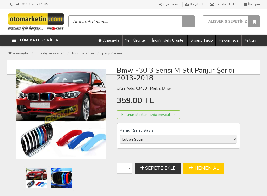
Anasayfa (108, 40)
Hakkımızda (229, 40)
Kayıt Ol (194, 4)
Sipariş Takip (202, 40)
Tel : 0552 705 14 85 (29, 4)
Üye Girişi (169, 4)
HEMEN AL (204, 168)
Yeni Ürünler (135, 40)
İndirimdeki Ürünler (168, 40)
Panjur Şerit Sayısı (137, 130)
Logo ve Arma (83, 53)
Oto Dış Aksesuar (50, 53)
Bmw (166, 88)
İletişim (252, 4)
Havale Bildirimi (225, 4)
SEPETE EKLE (158, 168)
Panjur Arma (112, 53)
